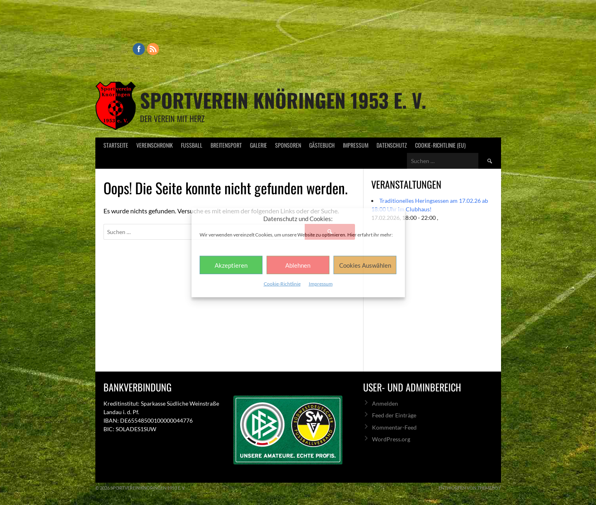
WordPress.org (391, 439)
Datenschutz (392, 145)
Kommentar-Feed (394, 427)
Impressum (321, 284)
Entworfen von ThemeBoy (470, 487)
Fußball (191, 145)
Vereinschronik (154, 145)
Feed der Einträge (394, 415)
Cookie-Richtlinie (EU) (440, 145)
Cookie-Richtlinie (282, 284)
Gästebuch (322, 145)
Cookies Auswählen (365, 265)
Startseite (115, 145)
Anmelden (385, 403)
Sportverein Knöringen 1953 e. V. (283, 100)
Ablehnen (297, 265)
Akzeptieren (231, 265)
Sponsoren (288, 145)
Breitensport (226, 145)
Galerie (258, 145)
